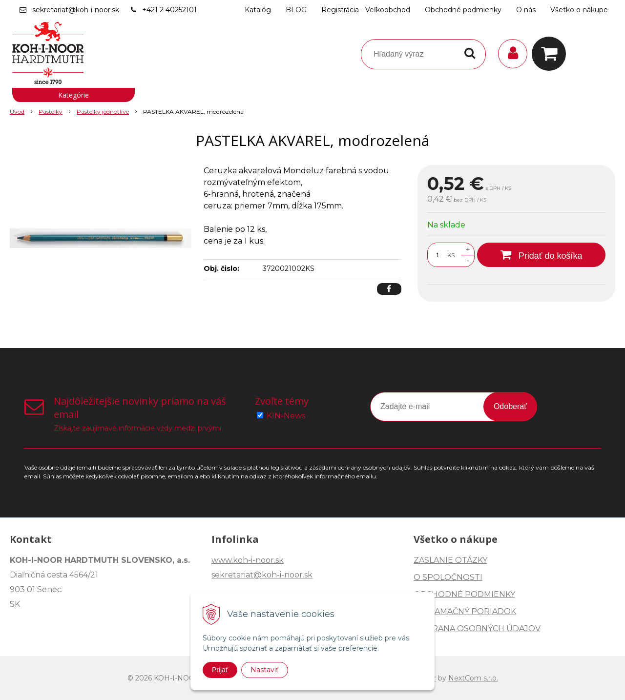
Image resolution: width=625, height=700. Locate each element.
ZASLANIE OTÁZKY (450, 560)
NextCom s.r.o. (473, 678)
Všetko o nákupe (579, 9)
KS (451, 255)
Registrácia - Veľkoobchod (365, 9)
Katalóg (258, 9)
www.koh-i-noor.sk (247, 560)
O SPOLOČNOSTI (448, 577)
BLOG (296, 9)
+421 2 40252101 (169, 9)
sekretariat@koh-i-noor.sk (75, 9)
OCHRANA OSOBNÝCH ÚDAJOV (477, 628)
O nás (526, 9)
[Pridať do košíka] (541, 255)
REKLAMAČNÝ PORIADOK (465, 611)
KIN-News (286, 415)
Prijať (220, 670)
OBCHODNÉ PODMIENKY (464, 594)
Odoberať (510, 406)
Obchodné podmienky (463, 9)
